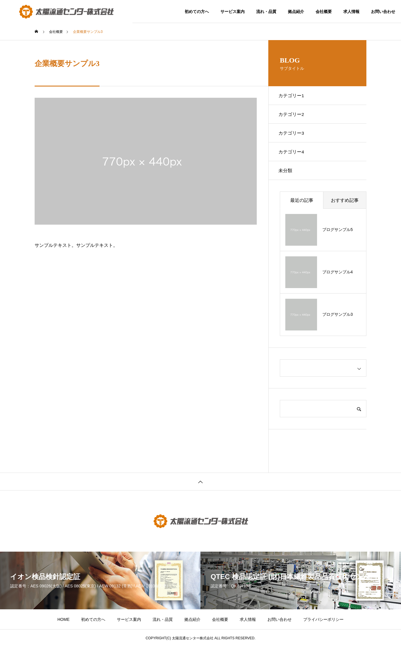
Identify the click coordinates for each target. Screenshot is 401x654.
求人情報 (351, 11)
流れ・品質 (266, 11)
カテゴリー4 (293, 156)
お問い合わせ (383, 11)
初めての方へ (197, 11)
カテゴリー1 (293, 96)
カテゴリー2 (293, 116)
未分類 (287, 176)
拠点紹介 (296, 11)
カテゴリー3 (293, 136)
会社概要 (324, 11)
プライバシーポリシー (323, 626)
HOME (63, 626)
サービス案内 (232, 11)
